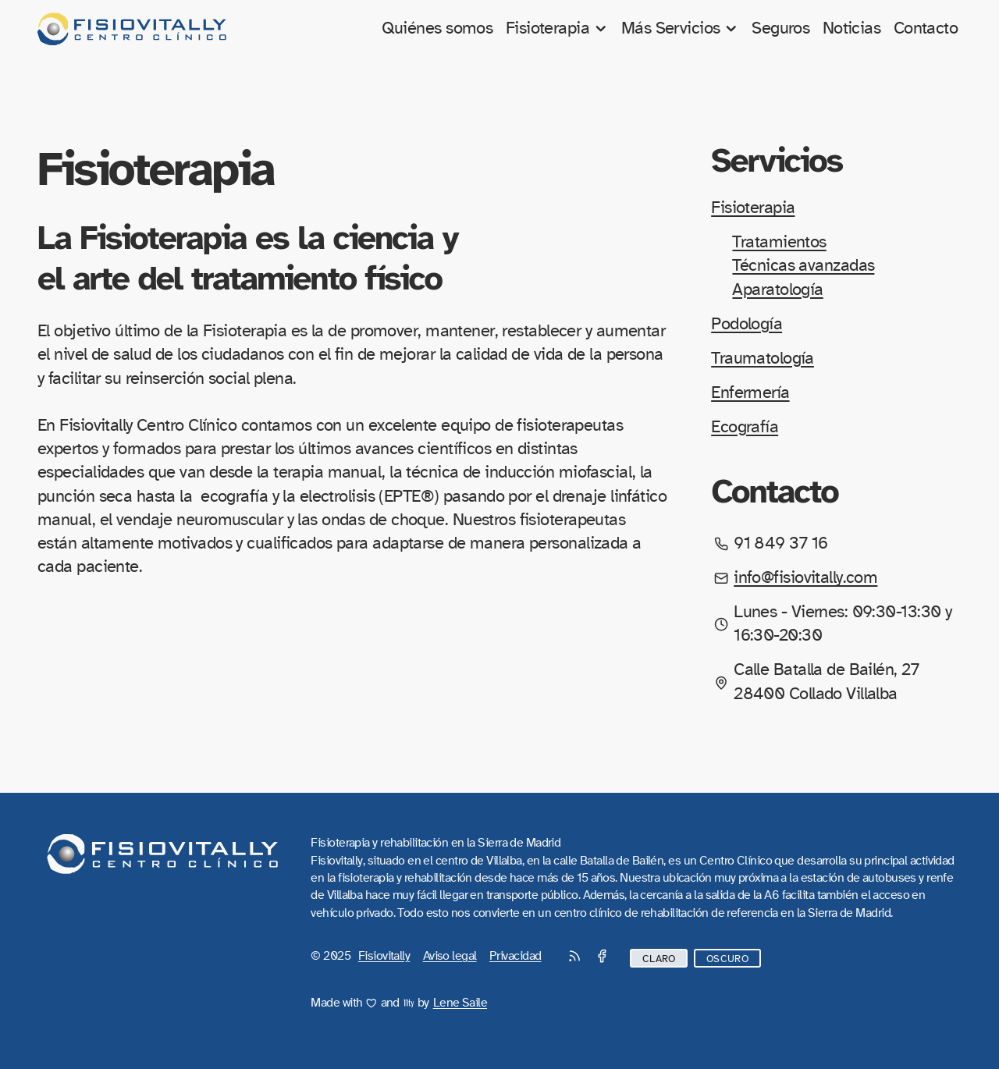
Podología (746, 324)
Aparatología (777, 290)
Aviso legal (450, 956)
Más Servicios (680, 28)
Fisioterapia (557, 28)
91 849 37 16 (780, 543)
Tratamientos (779, 242)
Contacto (926, 28)
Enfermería (750, 393)
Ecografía (744, 427)
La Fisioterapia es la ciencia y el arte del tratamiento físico (247, 258)
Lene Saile (460, 1003)
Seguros (780, 28)
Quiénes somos (437, 28)
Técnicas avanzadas (803, 265)
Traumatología (762, 358)
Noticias (852, 28)
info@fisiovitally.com (805, 578)
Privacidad (515, 956)
